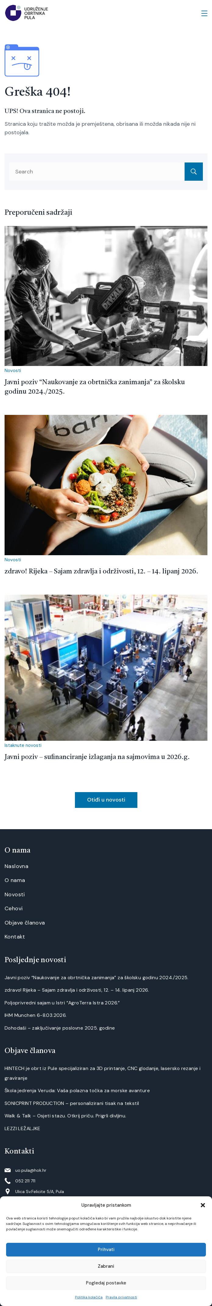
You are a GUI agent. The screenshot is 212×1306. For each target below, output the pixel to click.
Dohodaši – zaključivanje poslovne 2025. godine (60, 1028)
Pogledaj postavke (106, 1283)
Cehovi (14, 908)
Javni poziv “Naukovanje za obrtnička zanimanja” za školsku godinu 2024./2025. (97, 977)
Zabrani (106, 1266)
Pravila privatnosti (121, 1297)
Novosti (13, 371)
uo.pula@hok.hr (30, 1170)
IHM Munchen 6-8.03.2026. (36, 1015)
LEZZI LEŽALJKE (23, 1128)
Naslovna (16, 866)
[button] (203, 1205)
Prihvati (106, 1249)
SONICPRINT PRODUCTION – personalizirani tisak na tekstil (72, 1103)
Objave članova (25, 922)
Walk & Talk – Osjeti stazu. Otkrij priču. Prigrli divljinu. (65, 1116)
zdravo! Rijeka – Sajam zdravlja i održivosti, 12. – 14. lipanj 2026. (101, 571)
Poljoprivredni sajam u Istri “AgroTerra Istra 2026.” (62, 1003)
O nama (15, 880)
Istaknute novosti (23, 745)
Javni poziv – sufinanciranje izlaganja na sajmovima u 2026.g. (97, 757)
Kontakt (15, 936)
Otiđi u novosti (106, 799)
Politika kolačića (89, 1297)
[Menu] (204, 13)
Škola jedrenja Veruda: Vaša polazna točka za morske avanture (77, 1090)
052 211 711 (25, 1181)
